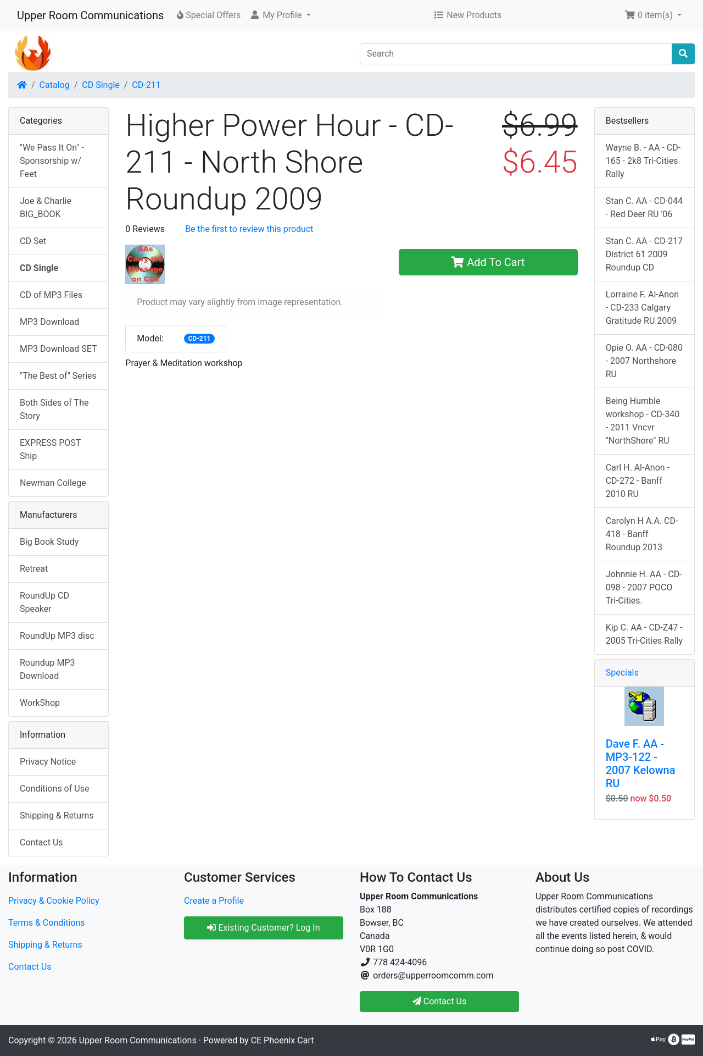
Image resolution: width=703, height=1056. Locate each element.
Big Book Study (49, 542)
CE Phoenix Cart (282, 1040)
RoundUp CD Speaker (44, 602)
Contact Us (41, 842)
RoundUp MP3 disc (57, 636)
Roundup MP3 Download (47, 669)
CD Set (33, 241)
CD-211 (146, 85)
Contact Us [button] (439, 1001)
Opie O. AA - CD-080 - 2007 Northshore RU (644, 360)
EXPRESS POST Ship (50, 449)
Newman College (53, 483)
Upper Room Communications (90, 15)
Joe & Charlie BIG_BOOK (45, 207)
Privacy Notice (48, 761)
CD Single (100, 85)
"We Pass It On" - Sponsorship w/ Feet (52, 160)
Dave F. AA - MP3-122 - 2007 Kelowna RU (641, 763)
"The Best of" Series (58, 376)
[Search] (516, 53)
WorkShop (40, 703)
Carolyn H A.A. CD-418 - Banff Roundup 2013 (642, 534)
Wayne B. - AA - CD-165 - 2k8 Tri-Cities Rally (643, 160)
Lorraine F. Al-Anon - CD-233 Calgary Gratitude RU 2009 (642, 307)
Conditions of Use (54, 788)
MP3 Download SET (58, 349)
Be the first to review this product (249, 229)
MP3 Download (49, 322)
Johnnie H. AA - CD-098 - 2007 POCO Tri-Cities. (644, 587)
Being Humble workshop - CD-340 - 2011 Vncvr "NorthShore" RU (643, 421)
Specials (622, 672)
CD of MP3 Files (51, 295)
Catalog (55, 85)
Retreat (34, 568)
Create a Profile (214, 900)
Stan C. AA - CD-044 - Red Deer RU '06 (644, 207)
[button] (280, 15)
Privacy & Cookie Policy (53, 900)
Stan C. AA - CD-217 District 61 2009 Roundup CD (644, 254)
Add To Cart (488, 262)
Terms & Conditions (46, 922)
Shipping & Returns (57, 815)
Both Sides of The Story (54, 409)
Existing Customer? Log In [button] (263, 927)
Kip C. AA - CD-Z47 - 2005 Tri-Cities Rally (644, 634)
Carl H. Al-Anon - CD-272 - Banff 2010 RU (637, 480)
